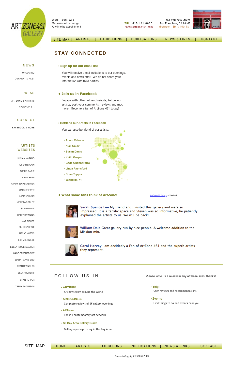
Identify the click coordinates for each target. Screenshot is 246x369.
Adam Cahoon (75, 140)
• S (78, 66)
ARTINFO (68, 287)
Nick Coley (72, 145)
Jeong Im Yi (73, 179)
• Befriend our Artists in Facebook (82, 123)
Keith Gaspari (74, 157)
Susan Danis (74, 151)
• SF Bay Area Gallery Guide (79, 323)
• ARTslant (68, 310)
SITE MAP (35, 346)
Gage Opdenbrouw (78, 162)
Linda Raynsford (76, 168)
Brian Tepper (74, 174)
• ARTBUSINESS (71, 298)
